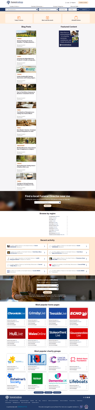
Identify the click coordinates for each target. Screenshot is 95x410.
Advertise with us (35, 402)
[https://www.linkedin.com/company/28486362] (89, 397)
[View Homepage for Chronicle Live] (16, 323)
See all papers (48, 392)
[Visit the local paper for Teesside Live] (58, 324)
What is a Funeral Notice (53, 400)
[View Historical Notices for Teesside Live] (58, 321)
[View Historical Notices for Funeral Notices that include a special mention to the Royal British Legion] (37, 368)
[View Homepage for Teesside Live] (58, 323)
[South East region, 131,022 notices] (59, 228)
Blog (40, 400)
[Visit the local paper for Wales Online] (37, 345)
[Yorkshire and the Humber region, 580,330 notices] (59, 234)
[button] (83, 2)
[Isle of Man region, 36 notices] (59, 219)
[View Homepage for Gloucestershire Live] (79, 343)
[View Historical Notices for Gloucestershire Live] (79, 342)
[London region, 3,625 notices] (59, 221)
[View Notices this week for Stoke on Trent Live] (58, 340)
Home (6, 400)
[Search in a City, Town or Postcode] (47, 202)
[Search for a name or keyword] (48, 9)
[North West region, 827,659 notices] (59, 224)
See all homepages (39, 392)
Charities (32, 400)
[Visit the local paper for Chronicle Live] (16, 324)
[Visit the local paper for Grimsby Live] (37, 324)
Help (36, 400)
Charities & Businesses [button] (37, 6)
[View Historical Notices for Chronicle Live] (16, 321)
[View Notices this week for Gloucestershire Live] (79, 340)
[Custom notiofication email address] (47, 289)
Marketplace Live (16, 402)
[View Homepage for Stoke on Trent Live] (58, 343)
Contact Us (44, 400)
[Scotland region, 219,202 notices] (59, 227)
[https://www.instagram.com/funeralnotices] (85, 397)
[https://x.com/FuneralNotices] (83, 397)
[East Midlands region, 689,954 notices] (59, 216)
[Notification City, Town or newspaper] (47, 285)
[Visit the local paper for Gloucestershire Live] (79, 345)
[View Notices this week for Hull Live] (16, 340)
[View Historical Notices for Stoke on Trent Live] (58, 342)
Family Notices (8, 402)
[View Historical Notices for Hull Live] (16, 342)
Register (73, 2)
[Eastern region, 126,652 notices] (59, 217)
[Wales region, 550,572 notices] (59, 231)
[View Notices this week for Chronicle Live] (16, 320)
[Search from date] (63, 9)
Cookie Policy (79, 400)
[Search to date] (72, 9)
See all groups (57, 392)
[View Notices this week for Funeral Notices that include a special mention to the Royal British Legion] (37, 366)
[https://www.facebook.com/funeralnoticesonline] (87, 397)
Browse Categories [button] (58, 6)
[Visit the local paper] (79, 324)
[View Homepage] (79, 323)
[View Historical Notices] (79, 321)
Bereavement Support (24, 400)
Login (67, 2)
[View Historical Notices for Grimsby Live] (37, 321)
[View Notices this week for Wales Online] (37, 340)
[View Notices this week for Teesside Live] (58, 320)
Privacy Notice (41, 296)
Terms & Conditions (64, 400)
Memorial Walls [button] (75, 6)
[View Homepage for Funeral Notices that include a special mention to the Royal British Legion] (37, 369)
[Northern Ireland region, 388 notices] (59, 225)
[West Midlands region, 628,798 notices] (59, 233)
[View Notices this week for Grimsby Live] (37, 320)
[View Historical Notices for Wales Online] (37, 342)
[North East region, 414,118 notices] (59, 222)
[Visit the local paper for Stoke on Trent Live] (58, 345)
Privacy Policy (72, 400)
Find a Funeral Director (13, 400)
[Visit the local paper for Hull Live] (16, 345)
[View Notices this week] (79, 320)
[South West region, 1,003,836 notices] (59, 230)
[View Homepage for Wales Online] (37, 343)
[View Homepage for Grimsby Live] (37, 323)
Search (84, 9)
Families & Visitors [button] (15, 6)
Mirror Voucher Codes (25, 402)
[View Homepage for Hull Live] (16, 343)
